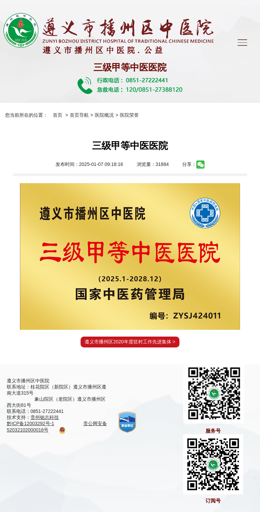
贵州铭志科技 (44, 417)
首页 (57, 115)
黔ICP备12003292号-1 (30, 423)
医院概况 (104, 115)
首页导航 (79, 115)
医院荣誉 (129, 115)
